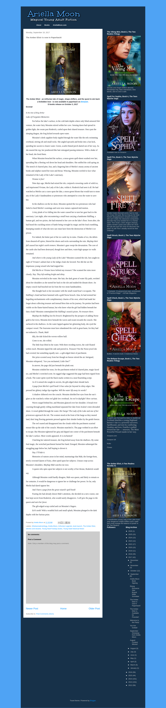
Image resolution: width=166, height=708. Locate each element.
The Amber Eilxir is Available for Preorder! (134, 613)
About (38, 25)
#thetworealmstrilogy (39, 526)
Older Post (94, 608)
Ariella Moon (52, 526)
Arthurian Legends (65, 526)
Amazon (84, 101)
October (133, 571)
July (132, 652)
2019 (130, 551)
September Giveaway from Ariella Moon (135, 634)
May (132, 658)
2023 (130, 541)
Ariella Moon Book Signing (134, 581)
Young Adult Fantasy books (52, 529)
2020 (130, 547)
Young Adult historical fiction (73, 529)
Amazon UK (111, 440)
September (134, 574)
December (134, 560)
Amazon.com (112, 436)
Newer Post (32, 608)
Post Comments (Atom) (45, 614)
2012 (130, 685)
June (132, 655)
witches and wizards (33, 529)
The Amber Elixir (89, 526)
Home (63, 608)
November (134, 565)
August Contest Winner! (134, 642)
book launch (77, 526)
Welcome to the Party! (134, 621)
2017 (130, 557)
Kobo (109, 443)
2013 (130, 682)
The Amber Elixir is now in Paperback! (135, 603)
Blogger (93, 701)
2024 (130, 538)
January (133, 668)
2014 (130, 679)
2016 (130, 672)
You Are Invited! (133, 627)
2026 (130, 531)
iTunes (109, 447)
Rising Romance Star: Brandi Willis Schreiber (134, 591)
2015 (130, 675)
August (133, 648)
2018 (130, 554)
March (133, 665)
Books (47, 25)
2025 (130, 534)
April (132, 662)
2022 (130, 544)
